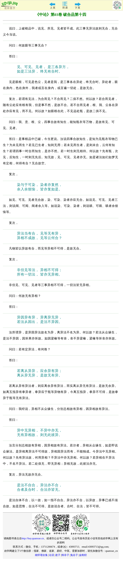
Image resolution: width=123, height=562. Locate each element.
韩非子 (65, 555)
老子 (57, 555)
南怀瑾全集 (41, 555)
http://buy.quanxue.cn (33, 538)
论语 (51, 555)
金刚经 (83, 555)
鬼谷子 (74, 555)
